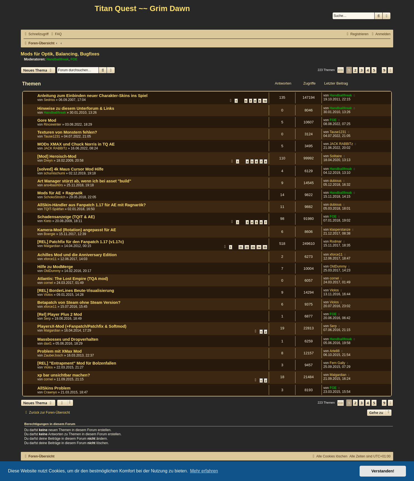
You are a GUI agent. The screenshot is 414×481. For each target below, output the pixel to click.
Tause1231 (52, 136)
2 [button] (355, 70)
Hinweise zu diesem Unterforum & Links (75, 108)
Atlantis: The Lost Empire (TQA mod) (72, 278)
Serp (47, 318)
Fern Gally (337, 363)
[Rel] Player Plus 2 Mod (59, 314)
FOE (74, 59)
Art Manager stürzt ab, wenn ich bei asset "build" (84, 181)
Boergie (49, 234)
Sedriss (49, 100)
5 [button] (374, 70)
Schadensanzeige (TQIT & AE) (66, 217)
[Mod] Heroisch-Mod (56, 156)
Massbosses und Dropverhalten (67, 339)
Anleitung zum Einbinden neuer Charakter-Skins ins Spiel (92, 95)
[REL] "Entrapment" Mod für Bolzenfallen (76, 363)
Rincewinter (52, 124)
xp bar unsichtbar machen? (63, 375)
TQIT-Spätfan (54, 209)
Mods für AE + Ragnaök (60, 193)
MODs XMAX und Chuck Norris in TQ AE (76, 144)
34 (258, 247)
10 (265, 101)
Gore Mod (46, 120)
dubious (335, 181)
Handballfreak (57, 59)
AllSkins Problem (54, 388)
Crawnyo (50, 392)
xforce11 (50, 259)
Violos (48, 295)
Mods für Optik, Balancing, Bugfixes (60, 53)
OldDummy (52, 271)
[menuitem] (56, 34)
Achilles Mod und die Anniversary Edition (77, 255)
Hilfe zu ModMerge (55, 266)
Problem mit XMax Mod (59, 351)
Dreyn (48, 160)
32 (246, 247)
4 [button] (368, 70)
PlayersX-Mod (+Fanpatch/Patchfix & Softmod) (82, 326)
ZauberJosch (53, 355)
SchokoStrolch (54, 197)
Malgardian (52, 246)
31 (240, 247)
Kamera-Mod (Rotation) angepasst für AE (76, 230)
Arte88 (335, 351)
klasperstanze (340, 229)
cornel (48, 283)
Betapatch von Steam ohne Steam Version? (79, 302)
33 (253, 247)
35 (265, 247)
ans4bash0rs (53, 185)
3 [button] (361, 70)
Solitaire (336, 156)
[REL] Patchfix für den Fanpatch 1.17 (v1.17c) (80, 242)
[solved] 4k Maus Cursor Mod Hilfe (70, 169)
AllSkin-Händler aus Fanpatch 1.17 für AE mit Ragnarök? (91, 205)
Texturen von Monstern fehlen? (67, 132)
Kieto (47, 221)
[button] (340, 70)
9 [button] (384, 70)
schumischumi (54, 173)
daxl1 (48, 343)
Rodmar (336, 241)
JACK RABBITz (55, 148)
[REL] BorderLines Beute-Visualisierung (75, 290)
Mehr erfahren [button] (204, 471)
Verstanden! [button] (383, 471)
